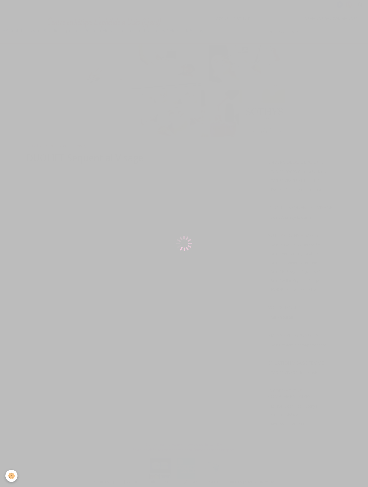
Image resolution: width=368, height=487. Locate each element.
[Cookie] (11, 476)
